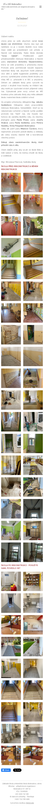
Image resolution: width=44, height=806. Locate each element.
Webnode (30, 803)
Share (6, 770)
